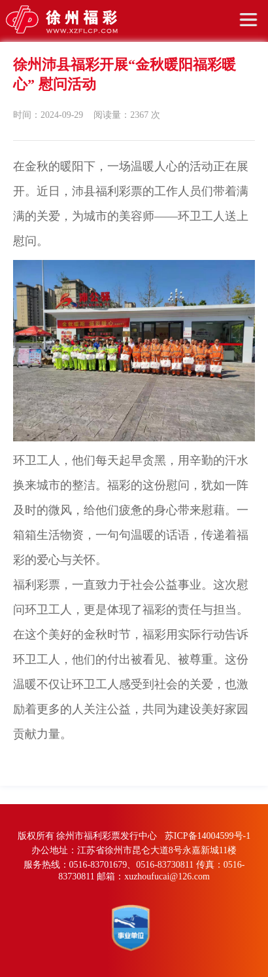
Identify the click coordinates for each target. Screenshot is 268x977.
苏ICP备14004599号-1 (207, 836)
